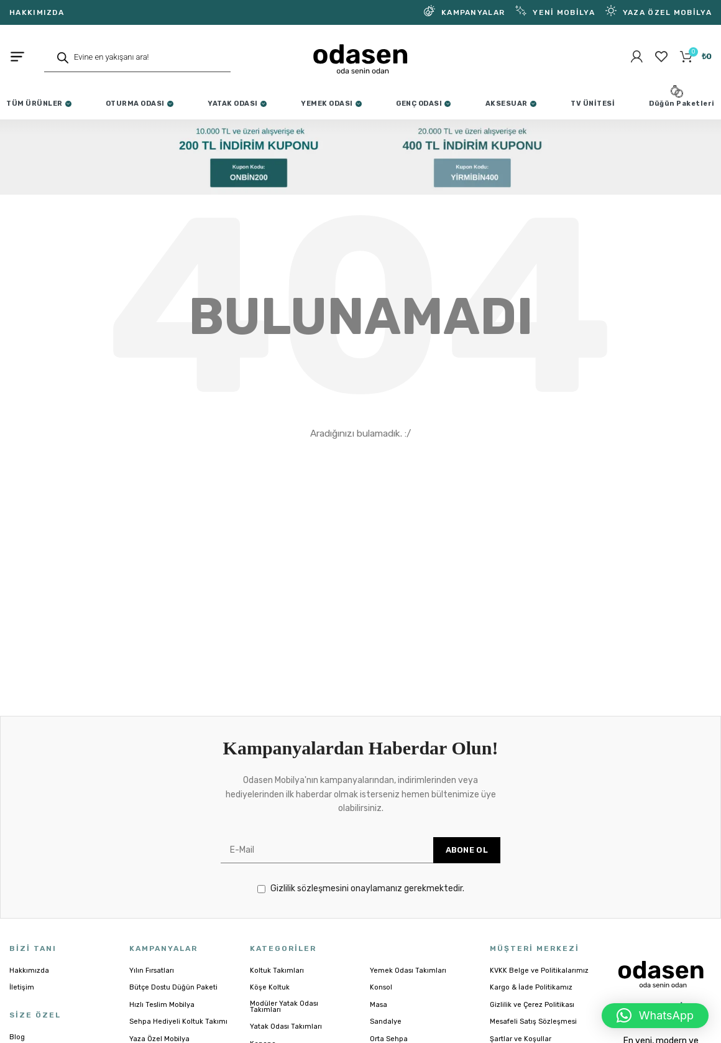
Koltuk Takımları (277, 982)
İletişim (21, 999)
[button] (655, 1015)
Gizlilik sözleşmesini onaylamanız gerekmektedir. (360, 900)
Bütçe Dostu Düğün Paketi (173, 999)
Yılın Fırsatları (151, 982)
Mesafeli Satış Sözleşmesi (533, 1033)
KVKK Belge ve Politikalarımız (539, 982)
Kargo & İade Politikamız (531, 999)
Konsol (381, 999)
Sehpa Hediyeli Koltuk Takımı (178, 1033)
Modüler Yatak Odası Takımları (284, 1018)
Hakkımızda (29, 982)
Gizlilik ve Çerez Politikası (532, 1016)
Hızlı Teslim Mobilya (162, 1016)
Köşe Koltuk (270, 999)
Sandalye (386, 1033)
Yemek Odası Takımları (408, 982)
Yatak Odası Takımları (286, 1038)
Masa (378, 1016)
